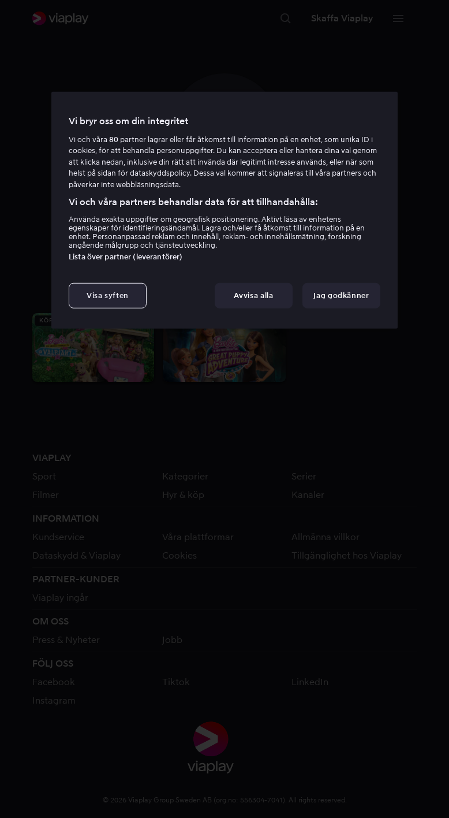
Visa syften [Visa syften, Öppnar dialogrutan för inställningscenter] (108, 295)
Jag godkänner (341, 295)
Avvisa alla (253, 295)
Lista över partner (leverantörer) (125, 256)
